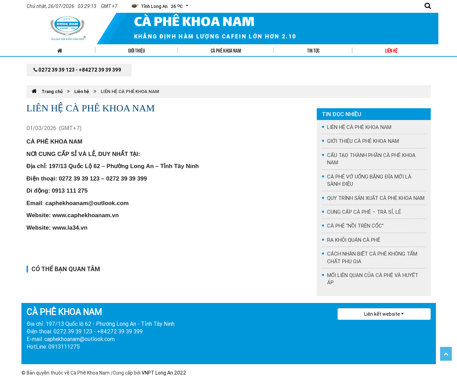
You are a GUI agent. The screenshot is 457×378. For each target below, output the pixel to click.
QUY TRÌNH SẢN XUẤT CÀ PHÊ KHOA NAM (376, 198)
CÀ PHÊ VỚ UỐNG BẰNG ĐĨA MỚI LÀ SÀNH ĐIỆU (369, 180)
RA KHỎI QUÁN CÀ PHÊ (353, 240)
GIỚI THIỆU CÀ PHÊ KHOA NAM (363, 141)
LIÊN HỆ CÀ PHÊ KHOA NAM (130, 91)
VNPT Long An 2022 (164, 373)
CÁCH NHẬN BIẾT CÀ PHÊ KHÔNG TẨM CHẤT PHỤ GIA (372, 257)
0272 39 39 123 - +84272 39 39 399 (77, 70)
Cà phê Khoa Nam (226, 50)
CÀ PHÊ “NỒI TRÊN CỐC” (355, 225)
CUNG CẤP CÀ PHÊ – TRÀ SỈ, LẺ (364, 212)
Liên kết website (382, 314)
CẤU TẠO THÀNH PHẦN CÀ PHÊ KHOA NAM (371, 159)
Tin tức (313, 50)
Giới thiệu (136, 50)
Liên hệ (391, 50)
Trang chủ (48, 91)
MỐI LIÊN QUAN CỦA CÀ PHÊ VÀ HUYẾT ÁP (372, 279)
